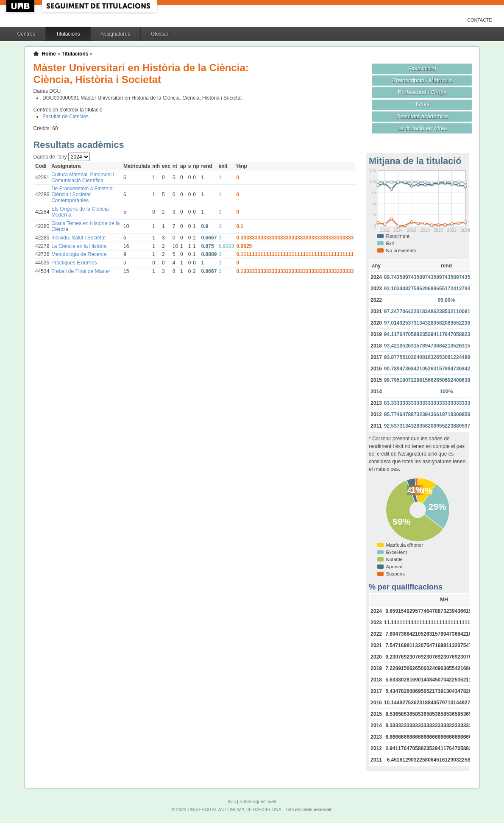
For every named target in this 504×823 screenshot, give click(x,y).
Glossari (160, 34)
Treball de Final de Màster (80, 271)
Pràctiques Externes (74, 263)
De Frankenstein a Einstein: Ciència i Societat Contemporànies (82, 194)
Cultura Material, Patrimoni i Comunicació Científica (82, 178)
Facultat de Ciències (65, 117)
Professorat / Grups (422, 92)
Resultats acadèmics (422, 116)
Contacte (479, 19)
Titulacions (68, 34)
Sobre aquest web (257, 801)
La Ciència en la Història (78, 246)
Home (49, 54)
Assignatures (115, 34)
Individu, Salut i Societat (78, 238)
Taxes (422, 104)
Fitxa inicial (422, 68)
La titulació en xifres (422, 128)
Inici (232, 801)
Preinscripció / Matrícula (422, 80)
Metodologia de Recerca (78, 254)
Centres (26, 34)
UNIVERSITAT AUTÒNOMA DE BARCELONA (234, 809)
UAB (21, 6)
